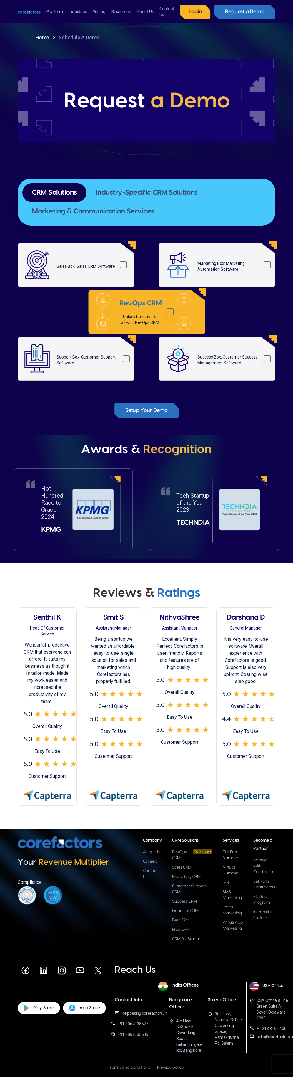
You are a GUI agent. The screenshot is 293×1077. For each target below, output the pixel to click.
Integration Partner (263, 915)
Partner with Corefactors (264, 866)
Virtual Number (230, 870)
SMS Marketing (232, 895)
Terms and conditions (129, 1068)
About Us (151, 852)
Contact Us (150, 874)
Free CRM (181, 930)
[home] (29, 12)
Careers (150, 861)
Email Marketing (232, 910)
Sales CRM (182, 867)
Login (195, 11)
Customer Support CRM (189, 889)
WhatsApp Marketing (233, 925)
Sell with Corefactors (264, 884)
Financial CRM (185, 911)
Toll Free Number (230, 855)
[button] (54, 12)
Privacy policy (170, 1068)
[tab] (54, 192)
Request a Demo (244, 11)
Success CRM (184, 901)
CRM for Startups (187, 939)
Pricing (99, 12)
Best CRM (180, 920)
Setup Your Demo (146, 410)
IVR (226, 883)
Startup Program (261, 900)
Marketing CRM (186, 877)
